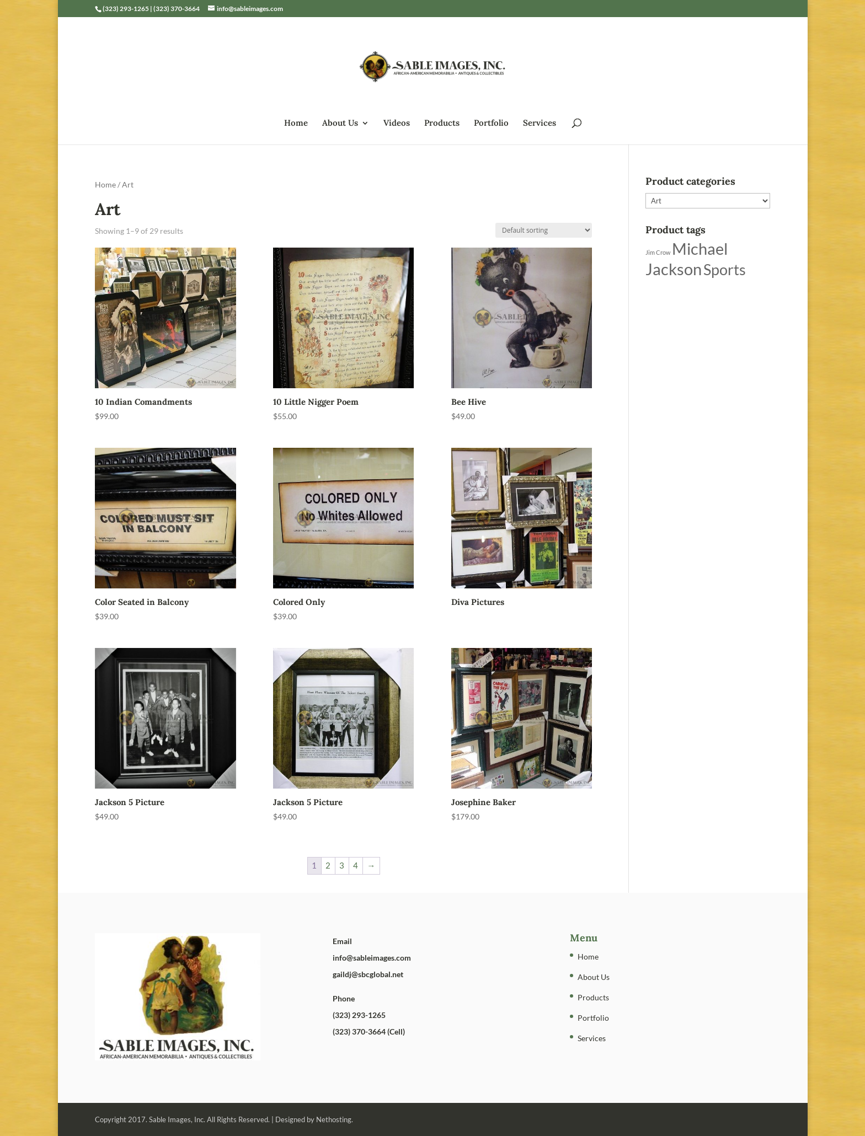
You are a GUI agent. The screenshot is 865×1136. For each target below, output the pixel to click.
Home (296, 123)
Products (442, 123)
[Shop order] (543, 230)
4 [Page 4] (355, 865)
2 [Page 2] (327, 865)
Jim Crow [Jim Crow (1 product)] (657, 252)
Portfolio (491, 123)
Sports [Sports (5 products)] (724, 269)
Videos (396, 123)
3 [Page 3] (341, 865)
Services (539, 123)
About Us (340, 123)
